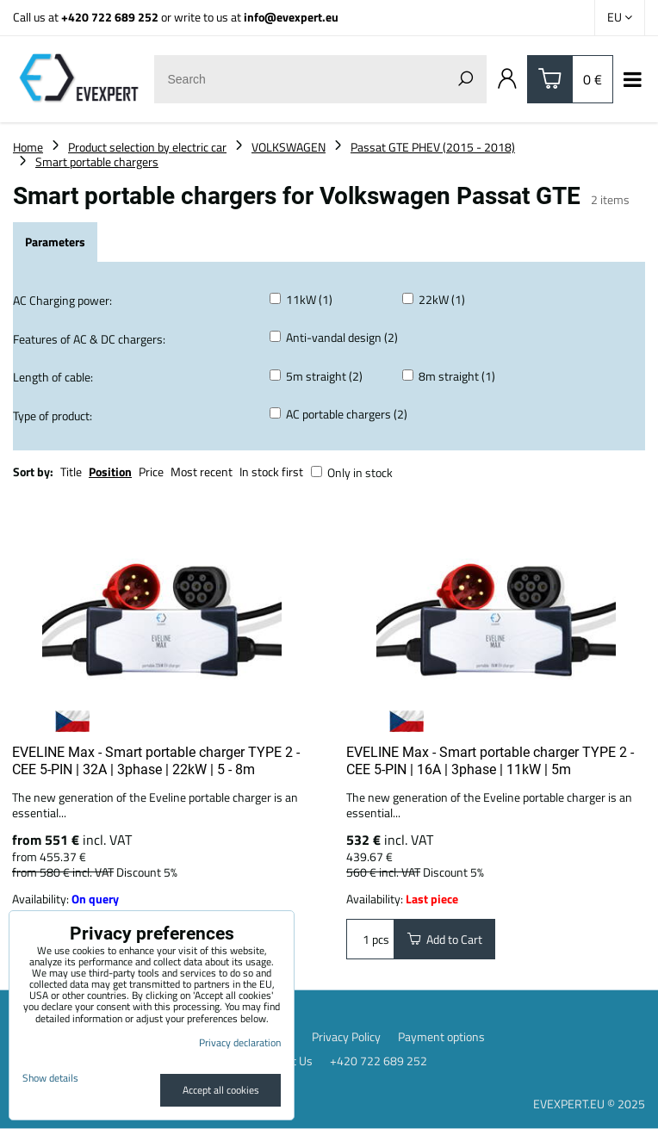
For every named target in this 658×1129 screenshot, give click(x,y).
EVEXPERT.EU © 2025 (589, 1104)
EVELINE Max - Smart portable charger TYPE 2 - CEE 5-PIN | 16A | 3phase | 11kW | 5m (490, 761)
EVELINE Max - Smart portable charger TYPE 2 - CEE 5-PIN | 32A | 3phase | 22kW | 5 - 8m (156, 761)
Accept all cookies (221, 1090)
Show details (50, 1077)
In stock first (271, 471)
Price (151, 471)
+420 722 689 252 (109, 17)
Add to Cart (444, 939)
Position (110, 471)
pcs (370, 939)
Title (71, 471)
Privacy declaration (240, 1042)
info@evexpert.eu (291, 17)
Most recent (202, 471)
